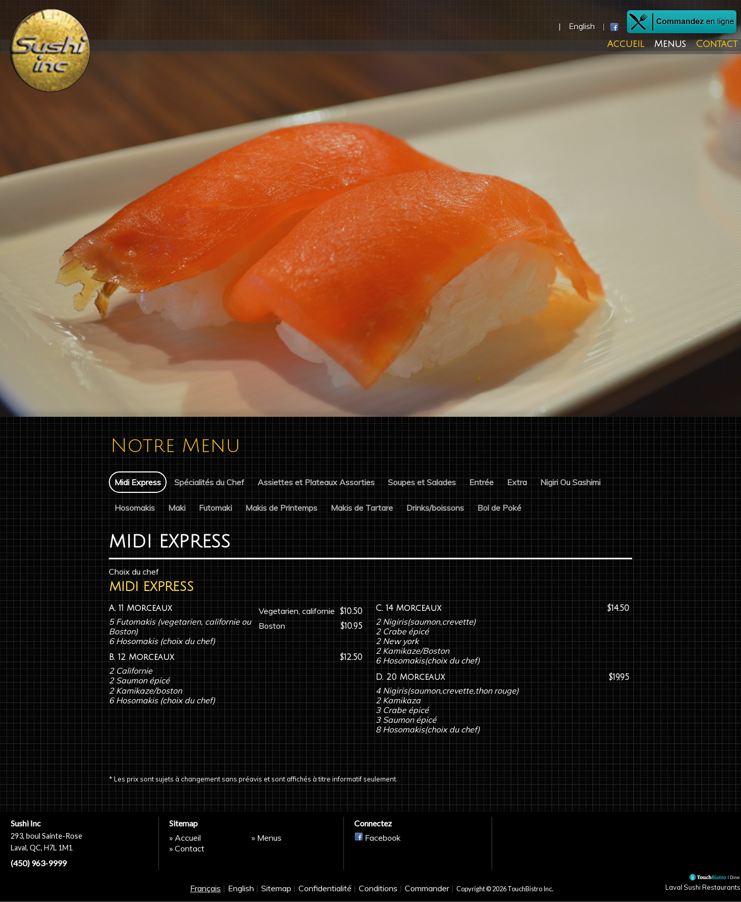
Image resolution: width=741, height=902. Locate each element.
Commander (427, 893)
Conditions (378, 893)
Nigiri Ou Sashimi (570, 482)
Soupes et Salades (422, 482)
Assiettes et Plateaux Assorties (316, 482)
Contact (716, 45)
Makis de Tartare (362, 507)
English (241, 893)
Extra (517, 482)
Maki (177, 507)
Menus (676, 45)
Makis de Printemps (281, 507)
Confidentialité (325, 893)
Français (205, 893)
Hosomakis (134, 507)
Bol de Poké (499, 507)
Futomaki (215, 507)
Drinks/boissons (435, 507)
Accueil (638, 45)
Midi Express (137, 482)
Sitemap (276, 893)
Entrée (481, 482)
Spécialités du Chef (209, 482)
